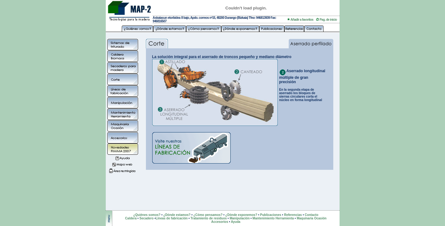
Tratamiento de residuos (208, 218)
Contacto (311, 215)
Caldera (131, 218)
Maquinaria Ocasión (311, 218)
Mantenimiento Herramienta (273, 218)
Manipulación (240, 218)
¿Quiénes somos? (147, 215)
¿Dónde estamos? (176, 215)
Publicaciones (270, 215)
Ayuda (235, 221)
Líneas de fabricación (172, 218)
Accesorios (219, 221)
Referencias (293, 215)
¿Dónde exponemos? (241, 215)
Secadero (146, 218)
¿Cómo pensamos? (207, 215)
